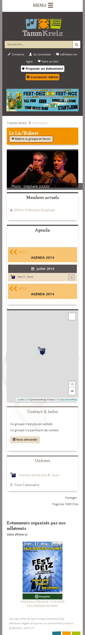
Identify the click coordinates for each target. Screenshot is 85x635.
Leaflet (21, 399)
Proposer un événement (46, 623)
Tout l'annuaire (24, 484)
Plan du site (28, 618)
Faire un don (48, 61)
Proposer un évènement (42, 68)
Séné (30, 276)
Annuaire (40, 122)
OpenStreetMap (68, 399)
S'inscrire (16, 54)
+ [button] (72, 384)
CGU (61, 618)
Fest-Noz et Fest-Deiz (33, 475)
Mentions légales (20, 623)
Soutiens (52, 618)
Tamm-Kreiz (17, 122)
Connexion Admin (42, 77)
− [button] (72, 391)
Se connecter (40, 54)
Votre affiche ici (17, 534)
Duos (55, 475)
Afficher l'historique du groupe (34, 210)
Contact (41, 618)
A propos (14, 618)
